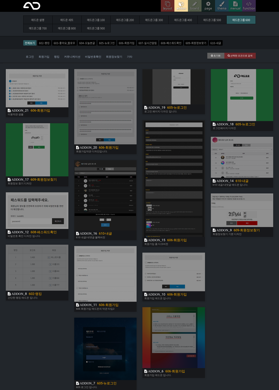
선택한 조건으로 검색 (240, 55)
